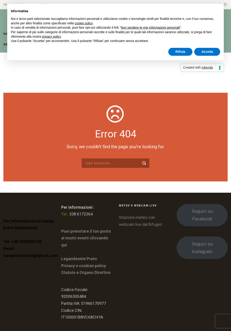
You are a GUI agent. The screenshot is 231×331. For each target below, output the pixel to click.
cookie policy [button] (83, 23)
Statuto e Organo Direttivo (86, 272)
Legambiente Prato (79, 258)
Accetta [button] (207, 51)
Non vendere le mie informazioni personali (150, 27)
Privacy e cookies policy (83, 265)
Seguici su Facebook (202, 215)
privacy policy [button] (51, 36)
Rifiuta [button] (180, 51)
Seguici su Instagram (202, 247)
